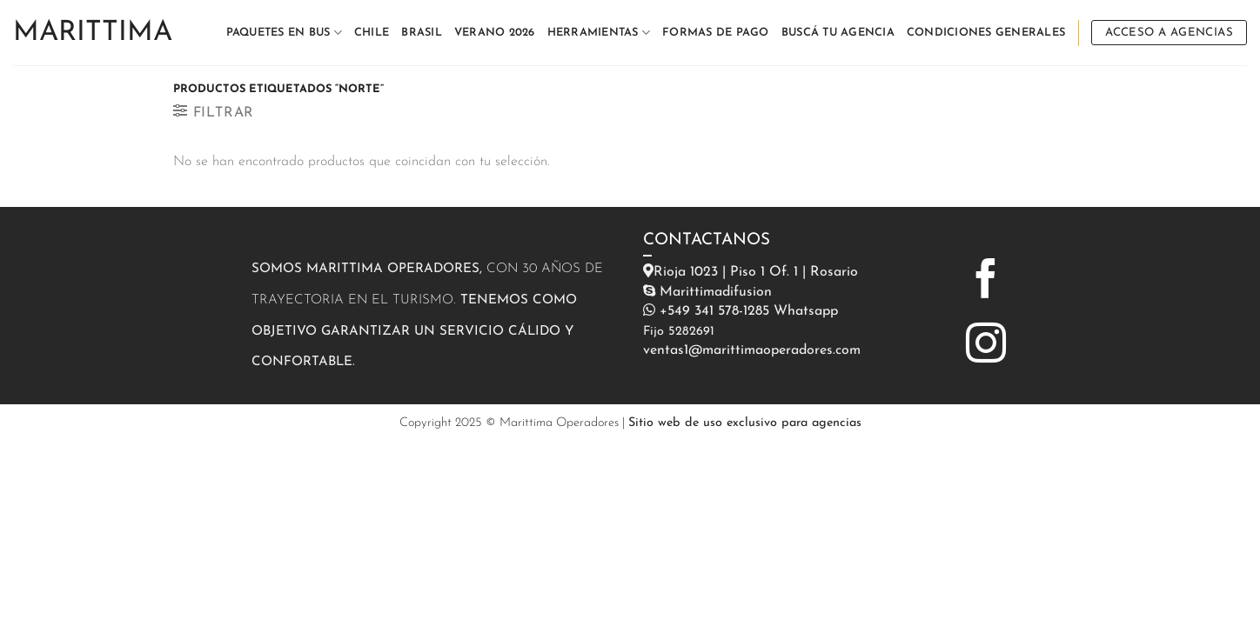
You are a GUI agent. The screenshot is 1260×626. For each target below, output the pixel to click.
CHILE (371, 32)
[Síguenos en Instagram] (986, 346)
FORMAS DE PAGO (715, 32)
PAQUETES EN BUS (284, 32)
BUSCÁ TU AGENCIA (838, 32)
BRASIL (421, 32)
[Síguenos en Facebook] (986, 281)
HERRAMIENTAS (599, 32)
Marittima (92, 33)
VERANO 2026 (494, 32)
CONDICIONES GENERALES (986, 32)
